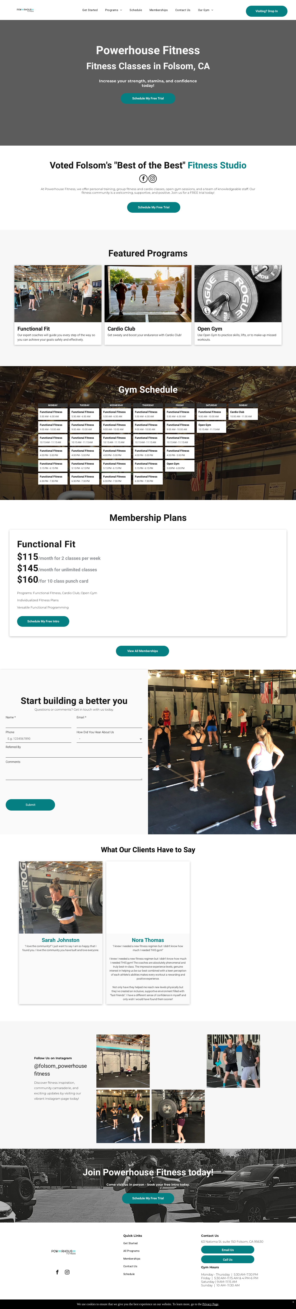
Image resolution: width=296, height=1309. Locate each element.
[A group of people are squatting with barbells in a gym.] (123, 1061)
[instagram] (152, 179)
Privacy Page (210, 1304)
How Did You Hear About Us (95, 732)
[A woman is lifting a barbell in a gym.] (178, 1116)
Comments (13, 762)
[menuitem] (90, 10)
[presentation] (34, 788)
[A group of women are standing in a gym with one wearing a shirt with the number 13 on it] (123, 1116)
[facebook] (143, 179)
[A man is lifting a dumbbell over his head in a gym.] (233, 1061)
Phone (10, 732)
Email (81, 717)
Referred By (13, 747)
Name (11, 717)
